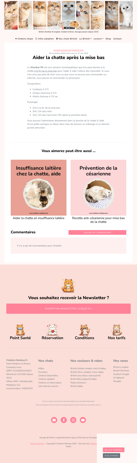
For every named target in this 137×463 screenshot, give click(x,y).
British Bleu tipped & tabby (84, 379)
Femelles (42, 372)
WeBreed (94, 443)
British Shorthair (121, 370)
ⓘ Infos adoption (44, 38)
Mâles (41, 368)
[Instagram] (73, 420)
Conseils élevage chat (62, 50)
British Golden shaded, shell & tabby (88, 368)
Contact (117, 38)
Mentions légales (37, 443)
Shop (108, 38)
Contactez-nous (13, 367)
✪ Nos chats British (66, 38)
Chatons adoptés (46, 379)
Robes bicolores (78, 382)
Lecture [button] (98, 38)
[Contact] (54, 420)
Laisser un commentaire (97, 232)
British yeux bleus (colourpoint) (86, 375)
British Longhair (121, 367)
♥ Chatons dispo (24, 38)
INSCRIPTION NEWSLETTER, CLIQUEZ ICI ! (68, 308)
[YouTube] (83, 420)
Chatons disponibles (48, 375)
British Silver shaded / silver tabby (87, 372)
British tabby (77, 386)
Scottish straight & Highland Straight (121, 378)
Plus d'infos (111, 455)
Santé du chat (77, 50)
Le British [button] (84, 38)
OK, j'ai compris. (114, 450)
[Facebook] (64, 420)
